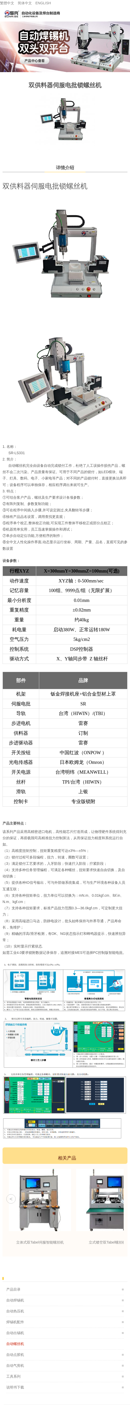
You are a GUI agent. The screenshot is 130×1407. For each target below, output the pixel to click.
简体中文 (25, 3)
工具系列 (13, 1376)
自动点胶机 (15, 1355)
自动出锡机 (15, 1333)
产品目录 (13, 1289)
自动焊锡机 (15, 1300)
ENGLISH (43, 3)
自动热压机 (15, 1311)
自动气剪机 (15, 1365)
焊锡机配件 (15, 1322)
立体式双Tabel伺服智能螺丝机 (39, 1242)
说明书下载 (15, 1387)
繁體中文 (7, 3)
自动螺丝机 (15, 1344)
